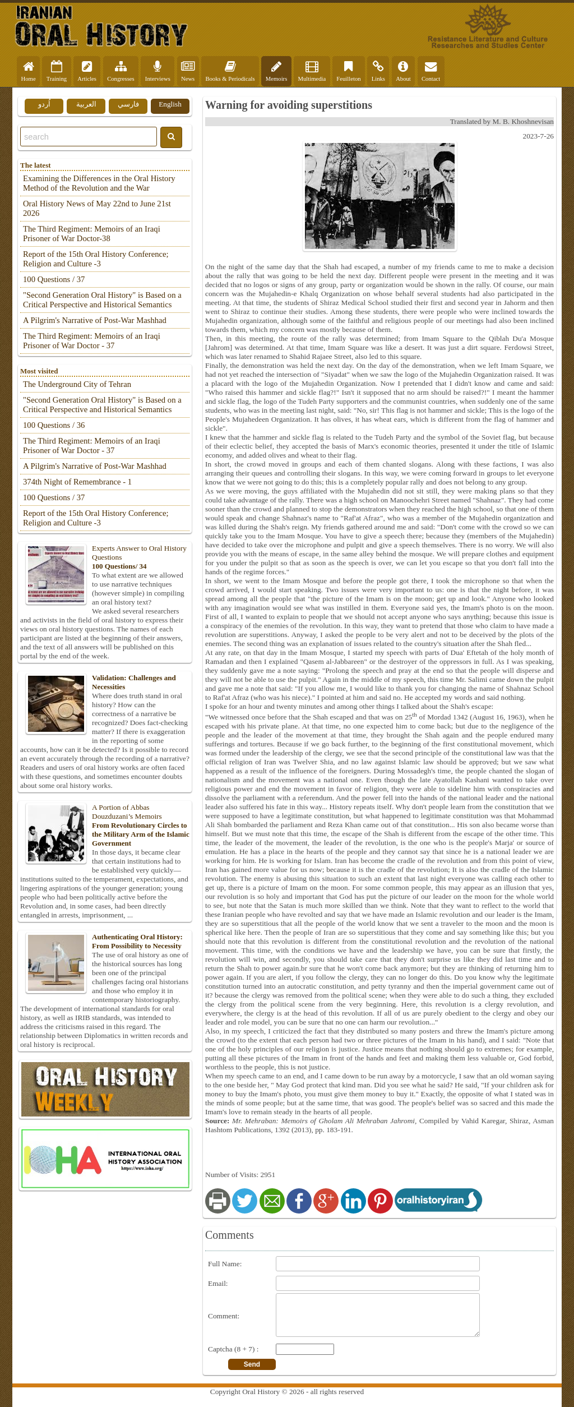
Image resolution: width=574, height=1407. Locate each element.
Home (28, 71)
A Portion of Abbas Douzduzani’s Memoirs (104, 825)
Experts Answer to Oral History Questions (104, 557)
